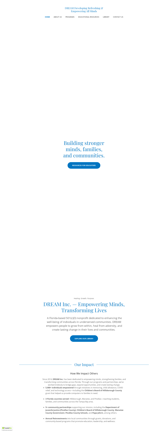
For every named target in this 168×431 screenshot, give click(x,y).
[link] (84, 11)
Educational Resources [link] (88, 17)
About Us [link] (58, 17)
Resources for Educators (84, 165)
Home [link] (47, 17)
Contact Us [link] (118, 17)
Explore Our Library (84, 338)
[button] (7, 429)
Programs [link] (69, 17)
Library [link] (106, 17)
